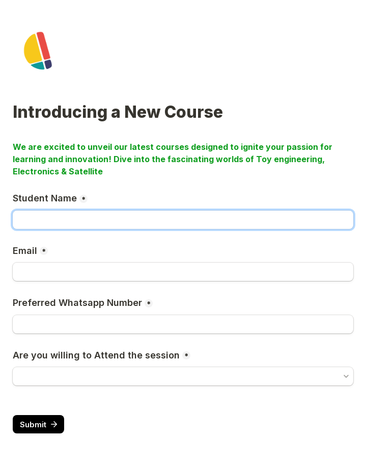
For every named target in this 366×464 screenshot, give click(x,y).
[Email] (183, 272)
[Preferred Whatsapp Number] (183, 324)
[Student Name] (183, 220)
